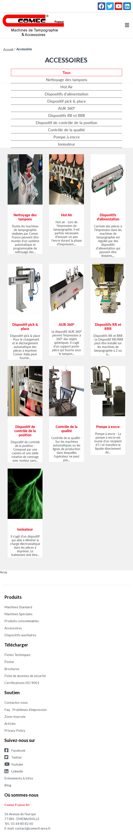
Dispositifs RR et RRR (66, 115)
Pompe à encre (66, 137)
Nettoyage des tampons (66, 79)
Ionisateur (66, 144)
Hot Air (66, 86)
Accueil (8, 49)
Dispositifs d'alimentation (66, 94)
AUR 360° (66, 108)
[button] (127, 25)
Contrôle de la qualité (66, 129)
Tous (67, 72)
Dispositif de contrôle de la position (66, 122)
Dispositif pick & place (66, 101)
